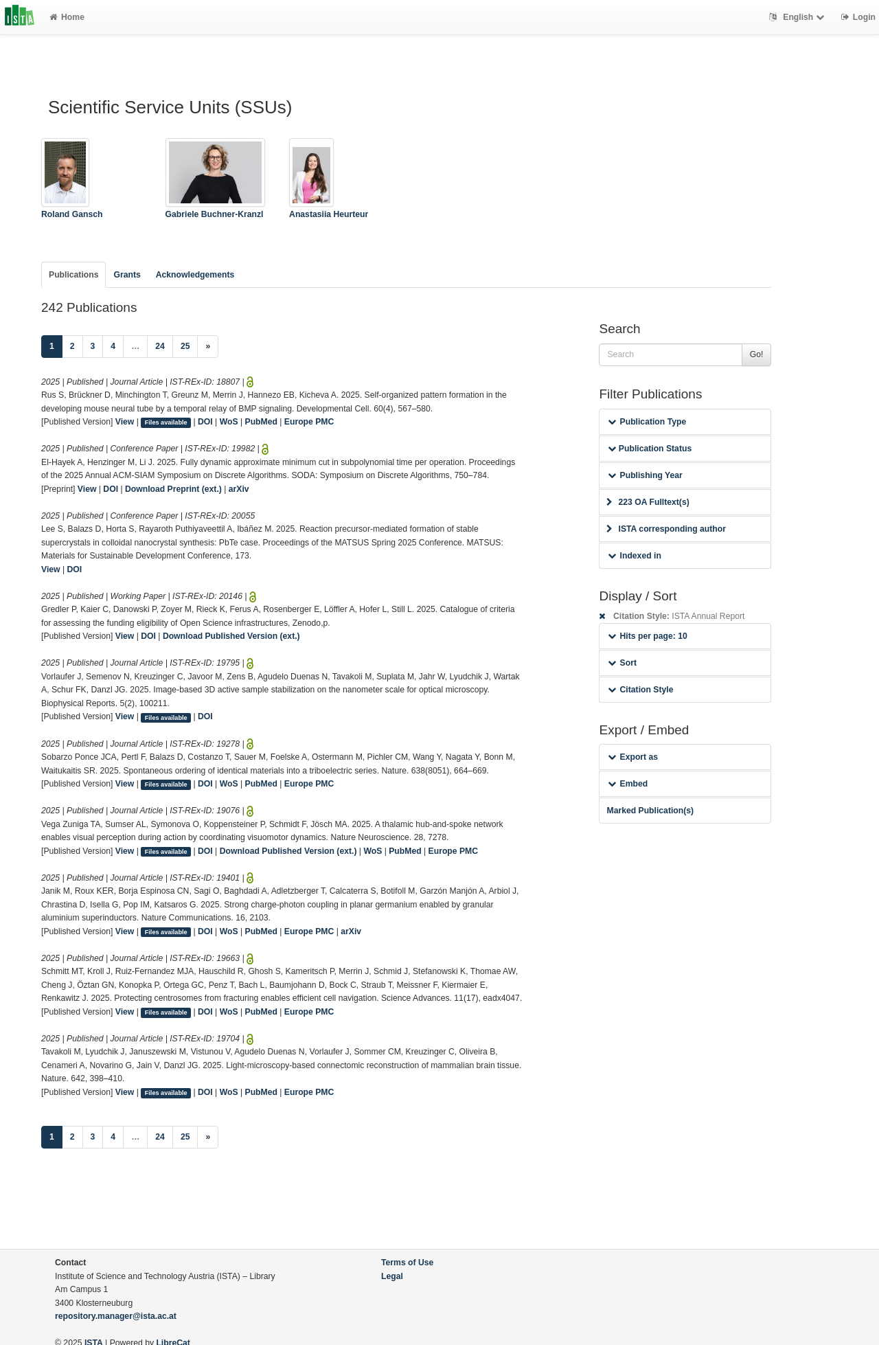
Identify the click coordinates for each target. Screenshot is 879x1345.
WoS (229, 422)
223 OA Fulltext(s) (647, 502)
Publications (73, 275)
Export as (633, 757)
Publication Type (647, 422)
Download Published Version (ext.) (231, 636)
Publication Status (650, 448)
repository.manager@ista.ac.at (115, 1316)
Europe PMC (309, 422)
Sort (622, 663)
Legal (392, 1276)
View (125, 422)
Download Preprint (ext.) (173, 489)
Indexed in (634, 556)
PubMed (261, 422)
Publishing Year (645, 475)
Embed (628, 784)
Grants (126, 275)
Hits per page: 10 (647, 636)
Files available (166, 422)
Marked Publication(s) (650, 810)
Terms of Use (407, 1262)
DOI (205, 422)
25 (185, 346)
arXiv (239, 489)
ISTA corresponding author (666, 529)
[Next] (207, 347)
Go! (757, 354)
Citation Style (640, 689)
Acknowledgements (195, 275)
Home (66, 17)
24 (160, 346)
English (798, 17)
